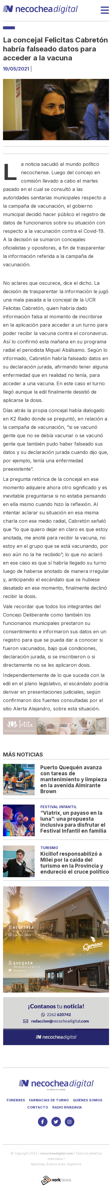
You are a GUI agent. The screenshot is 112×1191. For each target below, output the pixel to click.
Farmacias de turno (49, 1100)
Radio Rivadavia (67, 1107)
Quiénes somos (87, 1100)
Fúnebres (16, 1100)
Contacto (37, 1107)
